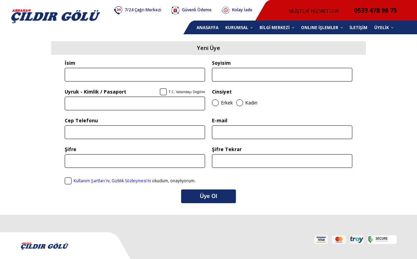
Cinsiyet (222, 91)
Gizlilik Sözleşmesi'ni (131, 181)
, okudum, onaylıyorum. (134, 181)
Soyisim (221, 63)
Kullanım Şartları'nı (92, 181)
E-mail (219, 120)
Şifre (70, 149)
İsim (70, 63)
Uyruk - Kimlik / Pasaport (95, 91)
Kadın (251, 102)
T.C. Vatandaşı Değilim (187, 91)
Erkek (227, 102)
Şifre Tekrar (227, 149)
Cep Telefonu (81, 120)
